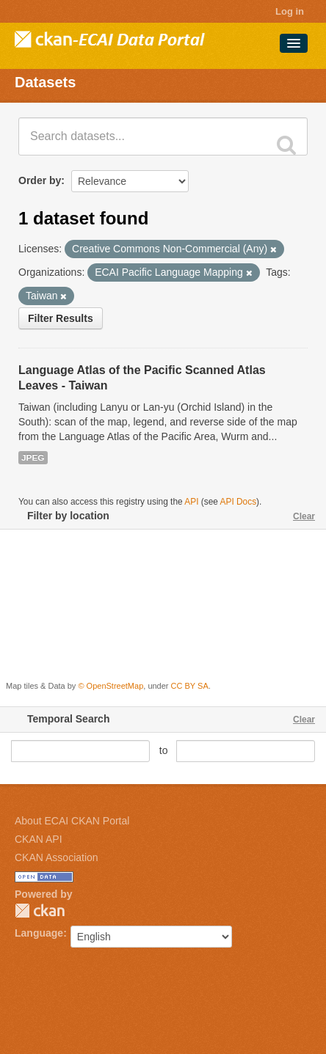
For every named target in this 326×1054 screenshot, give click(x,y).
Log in (289, 11)
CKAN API (38, 839)
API (191, 502)
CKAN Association (56, 857)
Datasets (45, 82)
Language (39, 933)
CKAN (40, 910)
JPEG (33, 458)
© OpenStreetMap (110, 685)
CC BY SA (190, 685)
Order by (39, 180)
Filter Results (60, 318)
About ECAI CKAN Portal (72, 821)
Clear (304, 516)
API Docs (238, 502)
